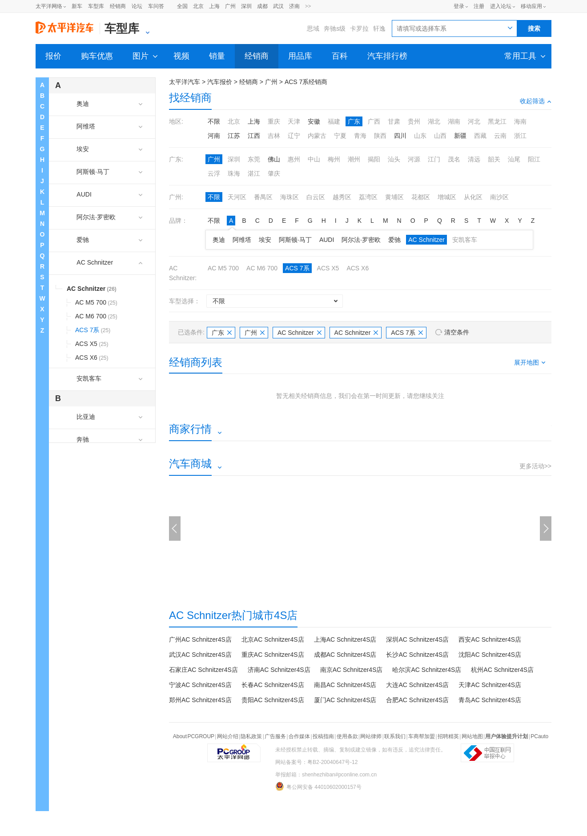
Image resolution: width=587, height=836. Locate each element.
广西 (374, 121)
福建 (334, 121)
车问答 (156, 6)
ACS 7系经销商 (306, 81)
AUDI (326, 239)
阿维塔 (242, 239)
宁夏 (340, 135)
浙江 (520, 135)
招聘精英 (448, 736)
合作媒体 (299, 736)
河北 (474, 121)
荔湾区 (368, 197)
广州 (230, 6)
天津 (294, 121)
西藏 (480, 135)
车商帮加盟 (421, 736)
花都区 (420, 197)
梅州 (334, 159)
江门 (434, 159)
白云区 (315, 197)
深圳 (246, 6)
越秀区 (342, 197)
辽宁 (294, 135)
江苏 (234, 135)
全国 (182, 6)
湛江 (254, 173)
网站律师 (371, 736)
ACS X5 (328, 268)
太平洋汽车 (184, 81)
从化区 (473, 197)
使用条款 (347, 736)
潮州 (354, 159)
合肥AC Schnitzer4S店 (417, 699)
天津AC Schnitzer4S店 (489, 684)
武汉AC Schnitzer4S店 (200, 654)
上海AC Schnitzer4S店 (345, 639)
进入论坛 (500, 6)
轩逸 (379, 28)
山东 (420, 135)
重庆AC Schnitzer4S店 (272, 654)
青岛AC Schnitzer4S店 (489, 699)
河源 (414, 159)
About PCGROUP (193, 736)
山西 (440, 135)
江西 (254, 135)
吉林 (274, 135)
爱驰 (394, 239)
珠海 (234, 173)
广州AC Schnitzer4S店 (200, 639)
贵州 (414, 121)
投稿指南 (323, 736)
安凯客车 (464, 239)
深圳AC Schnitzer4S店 (417, 639)
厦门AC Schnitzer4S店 (345, 699)
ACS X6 (357, 268)
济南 (294, 6)
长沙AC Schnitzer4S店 (417, 654)
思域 (313, 28)
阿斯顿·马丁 (295, 239)
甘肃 (394, 121)
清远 (474, 159)
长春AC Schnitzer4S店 (272, 684)
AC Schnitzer (426, 239)
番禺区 (263, 197)
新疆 (460, 135)
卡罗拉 (359, 28)
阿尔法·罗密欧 (361, 239)
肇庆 (274, 173)
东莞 (254, 159)
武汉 (278, 6)
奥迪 (219, 239)
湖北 (434, 121)
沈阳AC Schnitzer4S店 (489, 654)
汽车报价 (219, 81)
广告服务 (275, 736)
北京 (198, 6)
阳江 (534, 159)
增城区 (447, 197)
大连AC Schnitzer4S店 (417, 684)
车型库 (96, 6)
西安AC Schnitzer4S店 (489, 639)
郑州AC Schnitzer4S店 (200, 699)
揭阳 (374, 159)
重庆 (274, 121)
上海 (214, 6)
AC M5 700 (223, 268)
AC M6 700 (261, 268)
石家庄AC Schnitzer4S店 (203, 669)
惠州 (294, 159)
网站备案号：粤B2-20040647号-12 (316, 762)
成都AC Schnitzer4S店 (345, 654)
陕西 (380, 135)
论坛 (137, 6)
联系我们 (395, 736)
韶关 (494, 159)
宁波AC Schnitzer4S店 (200, 684)
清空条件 (456, 332)
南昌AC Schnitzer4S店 (345, 684)
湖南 (454, 121)
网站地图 (472, 736)
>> (308, 6)
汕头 (394, 159)
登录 (459, 6)
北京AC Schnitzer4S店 (272, 639)
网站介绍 (227, 736)
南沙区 (499, 197)
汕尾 (514, 159)
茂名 (454, 159)
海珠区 (289, 197)
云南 (500, 135)
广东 (354, 121)
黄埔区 (394, 197)
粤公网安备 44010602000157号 (318, 786)
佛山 (274, 159)
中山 (314, 159)
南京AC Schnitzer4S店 (351, 669)
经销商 (118, 6)
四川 (400, 135)
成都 (262, 6)
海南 (520, 121)
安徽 (314, 121)
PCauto (539, 736)
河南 (214, 135)
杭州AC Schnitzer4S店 (502, 669)
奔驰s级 (335, 28)
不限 (214, 121)
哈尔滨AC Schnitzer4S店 (426, 669)
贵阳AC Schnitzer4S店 (272, 699)
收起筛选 (535, 100)
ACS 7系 (297, 268)
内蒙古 (317, 135)
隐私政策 (251, 736)
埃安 (265, 239)
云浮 (214, 173)
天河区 (237, 197)
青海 (360, 135)
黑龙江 (497, 121)
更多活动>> (535, 466)
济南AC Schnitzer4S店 (279, 669)
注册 (479, 6)
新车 (77, 6)
